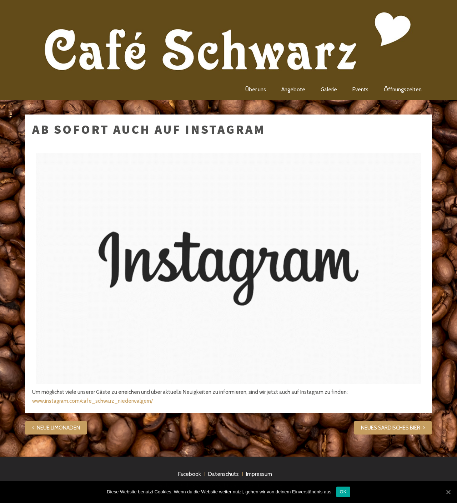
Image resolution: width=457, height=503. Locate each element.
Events (360, 89)
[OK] (448, 492)
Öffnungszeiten (403, 89)
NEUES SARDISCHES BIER (390, 428)
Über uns (255, 89)
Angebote (293, 89)
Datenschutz (223, 474)
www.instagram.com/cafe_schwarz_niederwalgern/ (92, 401)
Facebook (189, 474)
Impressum (259, 474)
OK (343, 491)
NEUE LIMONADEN (58, 428)
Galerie (329, 89)
